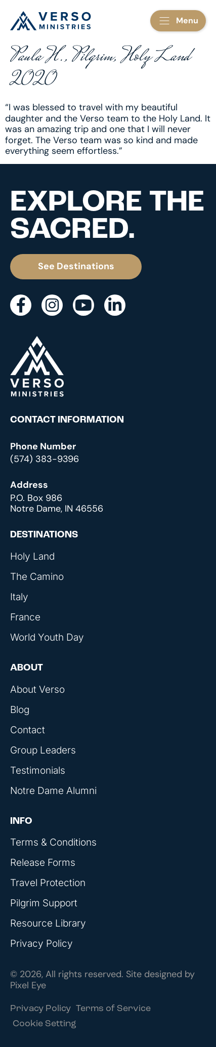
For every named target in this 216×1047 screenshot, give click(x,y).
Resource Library (48, 923)
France (25, 617)
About (26, 668)
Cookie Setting (44, 1024)
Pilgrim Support (43, 903)
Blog (19, 710)
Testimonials (37, 771)
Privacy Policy (41, 944)
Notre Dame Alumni (53, 791)
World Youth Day (47, 638)
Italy (19, 597)
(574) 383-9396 (44, 459)
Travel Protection (47, 883)
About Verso (37, 690)
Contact (27, 730)
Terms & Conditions (53, 842)
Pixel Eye (28, 985)
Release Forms (42, 863)
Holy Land (32, 557)
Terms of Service (113, 1009)
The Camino (37, 577)
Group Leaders (43, 750)
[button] (178, 20)
